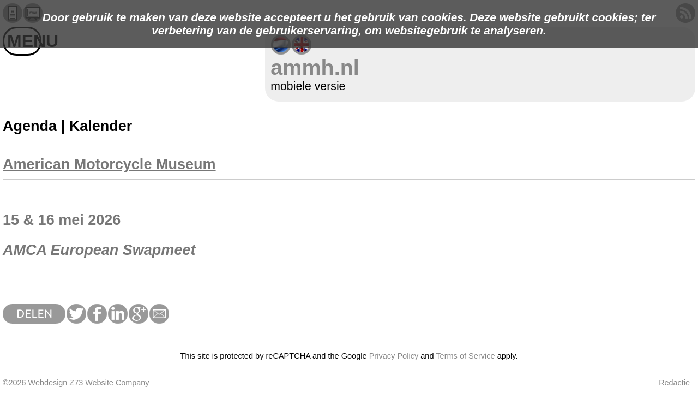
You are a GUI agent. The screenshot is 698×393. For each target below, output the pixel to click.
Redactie (674, 382)
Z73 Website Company (109, 382)
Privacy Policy (394, 356)
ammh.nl (314, 67)
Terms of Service (465, 356)
